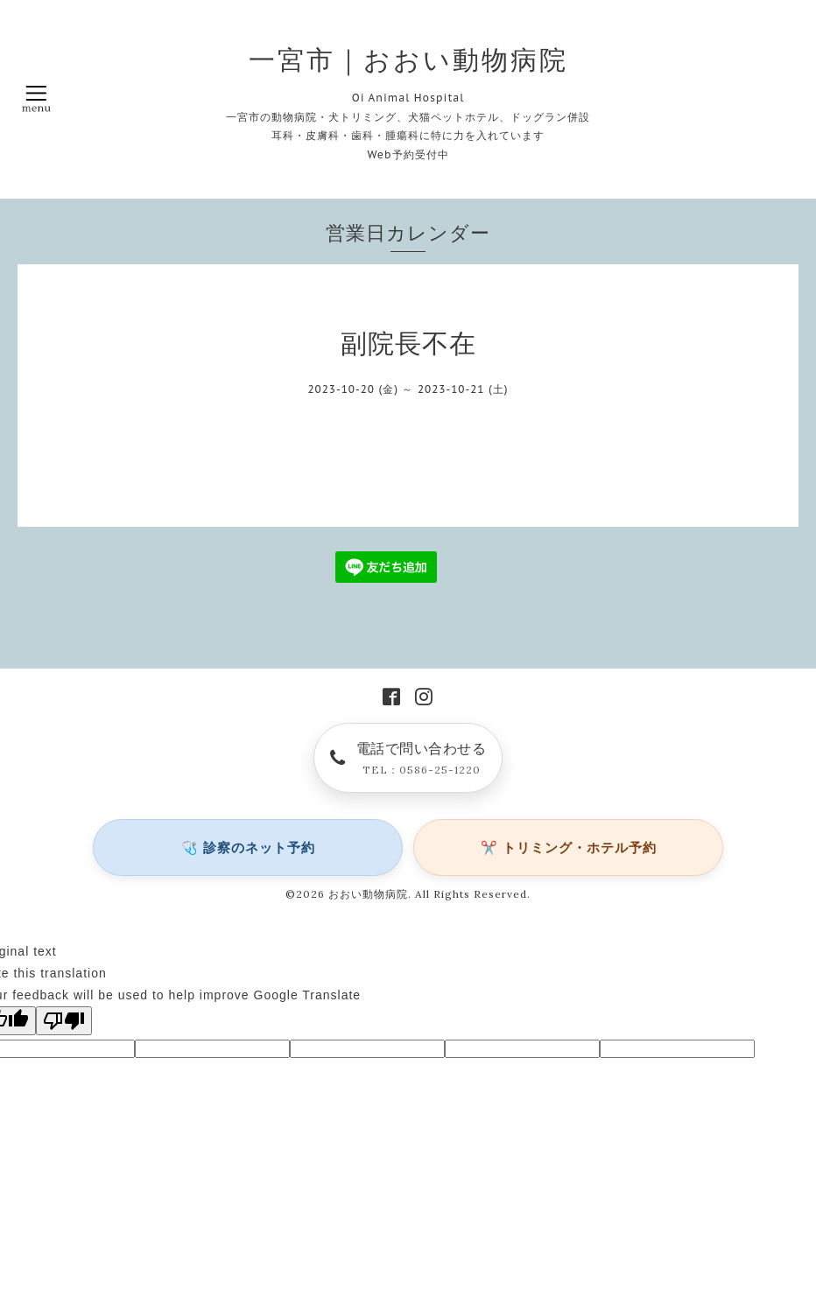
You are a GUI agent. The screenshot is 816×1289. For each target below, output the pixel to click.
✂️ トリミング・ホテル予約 (569, 847)
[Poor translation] (64, 1020)
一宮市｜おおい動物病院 (408, 59)
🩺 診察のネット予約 (248, 847)
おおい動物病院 (368, 893)
